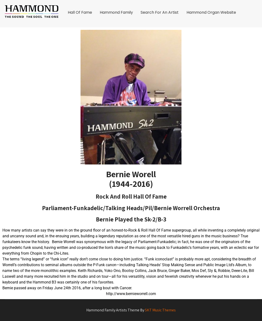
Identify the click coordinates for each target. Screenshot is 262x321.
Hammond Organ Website (211, 12)
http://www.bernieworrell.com (131, 293)
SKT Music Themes (160, 310)
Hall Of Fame (80, 12)
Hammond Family (116, 12)
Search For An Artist (160, 12)
